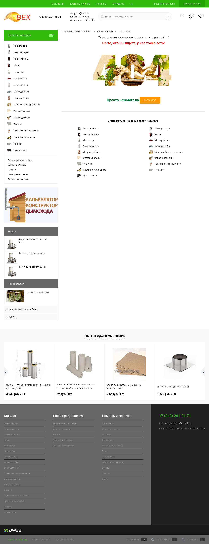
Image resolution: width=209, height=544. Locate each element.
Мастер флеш (159, 140)
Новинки (12, 169)
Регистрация (168, 3)
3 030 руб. (15, 394)
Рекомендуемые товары (20, 160)
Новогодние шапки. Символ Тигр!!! (22, 309)
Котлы (155, 135)
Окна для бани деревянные (166, 152)
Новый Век (11, 317)
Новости (106, 473)
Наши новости (16, 283)
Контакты (101, 3)
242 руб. (115, 394)
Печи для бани (87, 129)
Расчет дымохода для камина (32, 267)
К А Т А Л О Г (149, 100)
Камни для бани (160, 146)
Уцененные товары (17, 165)
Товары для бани (161, 158)
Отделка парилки (89, 158)
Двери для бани (88, 152)
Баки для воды (88, 146)
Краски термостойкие (91, 170)
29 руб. (64, 394)
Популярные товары (18, 174)
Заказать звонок (192, 3)
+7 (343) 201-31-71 (50, 16)
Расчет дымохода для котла (32, 253)
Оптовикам (118, 3)
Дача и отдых (87, 176)
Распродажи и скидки (18, 179)
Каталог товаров (31, 35)
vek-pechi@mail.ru (179, 423)
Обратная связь (16, 539)
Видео (105, 451)
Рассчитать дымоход (112, 445)
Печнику (156, 170)
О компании (57, 3)
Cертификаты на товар (113, 462)
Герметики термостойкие (165, 164)
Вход (156, 3)
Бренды (106, 468)
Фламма (84, 164)
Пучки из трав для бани (38, 292)
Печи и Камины (88, 135)
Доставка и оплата (80, 3)
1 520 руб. (166, 394)
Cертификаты (108, 456)
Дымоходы (86, 140)
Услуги (12, 231)
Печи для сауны (160, 129)
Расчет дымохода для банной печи (32, 240)
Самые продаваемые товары (104, 336)
